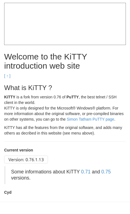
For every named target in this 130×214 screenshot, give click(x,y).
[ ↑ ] (7, 76)
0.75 (106, 172)
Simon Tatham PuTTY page (90, 119)
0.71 (86, 172)
